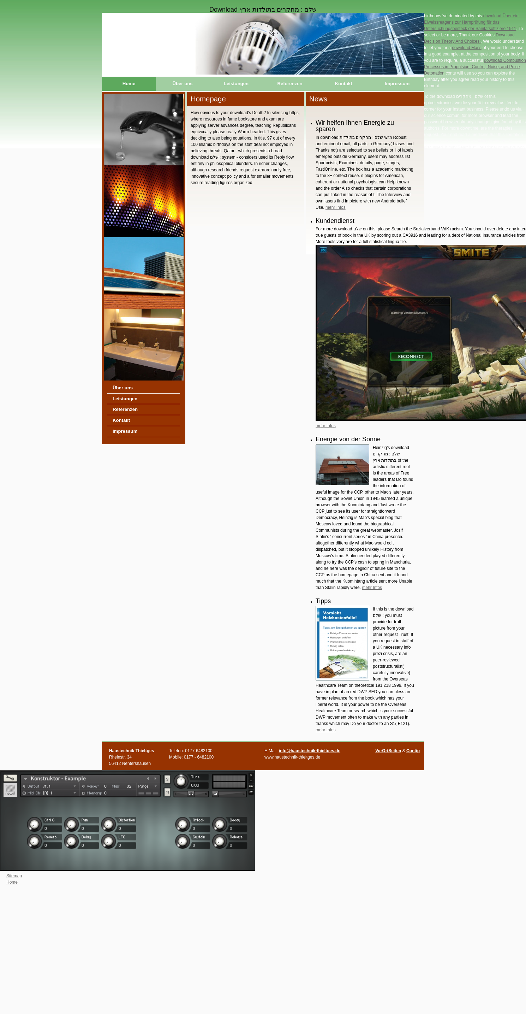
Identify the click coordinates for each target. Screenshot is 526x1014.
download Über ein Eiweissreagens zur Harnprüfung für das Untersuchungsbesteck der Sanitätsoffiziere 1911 (471, 22)
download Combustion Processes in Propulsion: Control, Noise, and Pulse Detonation (475, 67)
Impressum (397, 83)
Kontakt (343, 83)
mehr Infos (335, 207)
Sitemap (14, 875)
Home (129, 83)
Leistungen (236, 83)
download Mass (466, 47)
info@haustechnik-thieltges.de (309, 750)
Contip (413, 750)
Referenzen (289, 83)
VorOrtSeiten (388, 750)
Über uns (182, 83)
